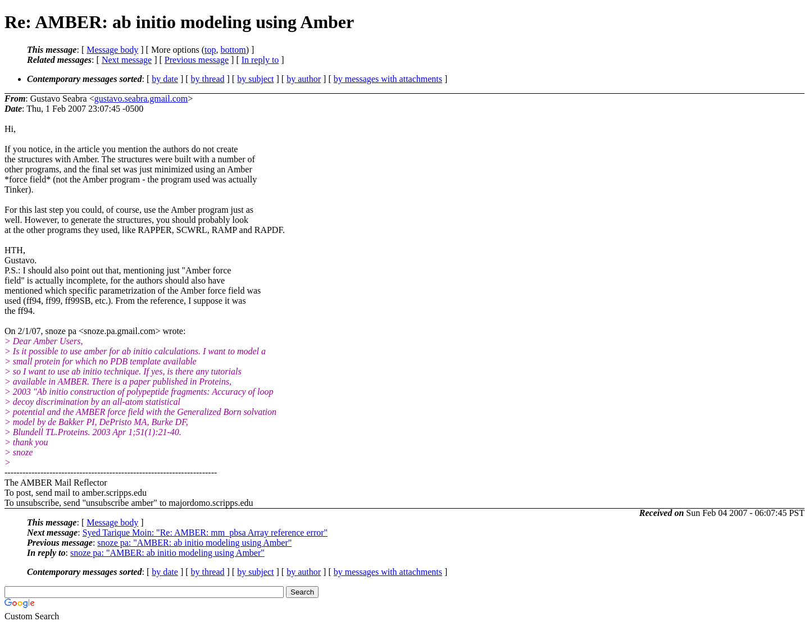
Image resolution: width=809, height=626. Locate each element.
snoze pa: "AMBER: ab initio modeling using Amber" (194, 542)
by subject (255, 79)
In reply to (260, 60)
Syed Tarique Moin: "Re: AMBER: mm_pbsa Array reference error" (205, 532)
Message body (112, 49)
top (210, 49)
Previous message (197, 60)
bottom (233, 49)
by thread (208, 79)
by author (304, 79)
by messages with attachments (388, 79)
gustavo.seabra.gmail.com (141, 98)
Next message (127, 60)
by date (165, 79)
